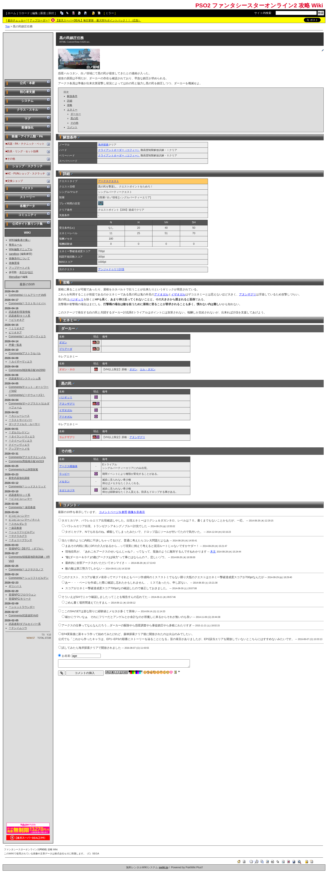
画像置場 (14, 263)
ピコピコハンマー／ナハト (24, 519)
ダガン (63, 342)
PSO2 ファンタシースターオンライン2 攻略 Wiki (259, 5)
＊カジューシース (19, 415)
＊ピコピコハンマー (20, 498)
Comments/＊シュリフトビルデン (29, 577)
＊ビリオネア (16, 319)
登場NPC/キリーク (20, 598)
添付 (51, 13)
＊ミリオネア (16, 328)
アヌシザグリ (247, 294)
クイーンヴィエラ (19, 444)
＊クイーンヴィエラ (20, 440)
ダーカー (75, 114)
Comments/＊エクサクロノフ (26, 569)
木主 (213, 551)
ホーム (12, 13)
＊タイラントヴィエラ (22, 436)
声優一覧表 (15, 344)
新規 (43, 13)
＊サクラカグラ (18, 536)
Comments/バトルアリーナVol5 (27, 294)
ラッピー (64, 473)
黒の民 (74, 118)
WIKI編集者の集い (19, 240)
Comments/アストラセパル (25, 353)
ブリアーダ (65, 349)
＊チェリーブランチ (20, 540)
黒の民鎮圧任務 (71, 38)
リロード (24, 13)
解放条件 (72, 96)
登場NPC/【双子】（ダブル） (26, 548)
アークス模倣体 (68, 466)
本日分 (23, 272)
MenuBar (14, 276)
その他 (74, 122)
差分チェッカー (17, 20)
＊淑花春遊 (15, 527)
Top (7, 26)
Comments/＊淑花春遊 (22, 507)
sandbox (14, 253)
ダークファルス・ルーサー (24, 424)
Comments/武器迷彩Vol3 (23, 615)
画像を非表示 (136, 512)
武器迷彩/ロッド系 (19, 494)
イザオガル (178, 294)
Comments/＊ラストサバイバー (27, 303)
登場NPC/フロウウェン (22, 594)
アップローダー (39, 20)
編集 (35, 13)
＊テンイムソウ (18, 628)
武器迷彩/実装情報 (19, 311)
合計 (30, 272)
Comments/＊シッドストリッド (27, 486)
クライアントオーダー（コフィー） (119, 150)
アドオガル (161, 294)
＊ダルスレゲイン (19, 432)
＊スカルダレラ (18, 523)
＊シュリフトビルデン (22, 532)
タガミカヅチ (67, 490)
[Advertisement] (28, 55)
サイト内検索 (262, 13)
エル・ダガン (148, 369)
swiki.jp (163, 867)
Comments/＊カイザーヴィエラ (27, 336)
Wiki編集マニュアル (20, 249)
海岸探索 (103, 144)
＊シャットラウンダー (22, 607)
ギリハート (15, 586)
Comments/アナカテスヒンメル (27, 457)
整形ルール (15, 244)
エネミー (72, 109)
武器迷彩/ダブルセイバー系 (25, 623)
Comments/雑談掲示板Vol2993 (27, 370)
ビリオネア (15, 332)
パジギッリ (76, 299)
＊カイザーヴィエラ (20, 361)
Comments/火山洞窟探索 (23, 469)
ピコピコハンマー (19, 515)
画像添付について (19, 258)
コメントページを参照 (113, 512)
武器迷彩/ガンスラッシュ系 (25, 378)
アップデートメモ (19, 267)
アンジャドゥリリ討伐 (111, 269)
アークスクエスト (108, 181)
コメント (72, 127)
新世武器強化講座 (19, 478)
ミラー (109, 13)
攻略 (69, 105)
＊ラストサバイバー (20, 420)
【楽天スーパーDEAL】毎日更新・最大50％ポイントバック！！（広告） (98, 20)
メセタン (64, 481)
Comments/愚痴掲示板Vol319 (26, 461)
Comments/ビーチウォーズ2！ (27, 395)
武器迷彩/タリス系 (19, 315)
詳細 (69, 100)
